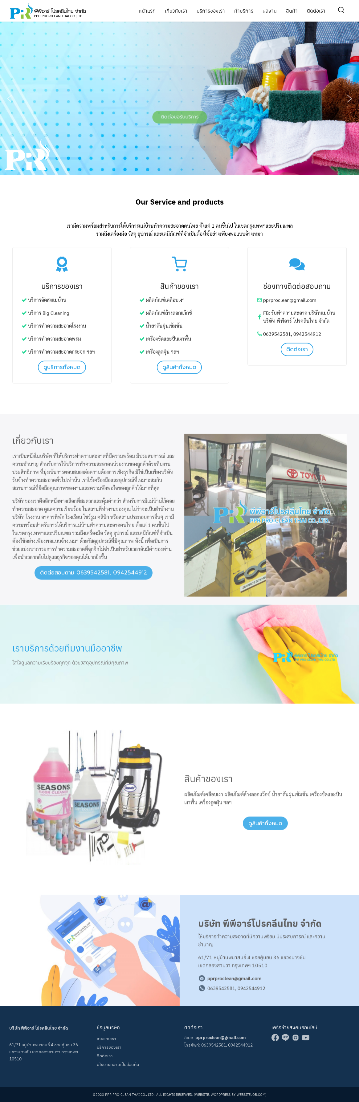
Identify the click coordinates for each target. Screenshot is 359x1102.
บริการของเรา (211, 10)
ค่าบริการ (243, 10)
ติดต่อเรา (316, 10)
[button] (9, 99)
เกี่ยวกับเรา (176, 10)
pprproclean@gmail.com (220, 1037)
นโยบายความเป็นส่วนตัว (118, 1064)
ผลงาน (270, 10)
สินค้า (292, 10)
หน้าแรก (147, 10)
